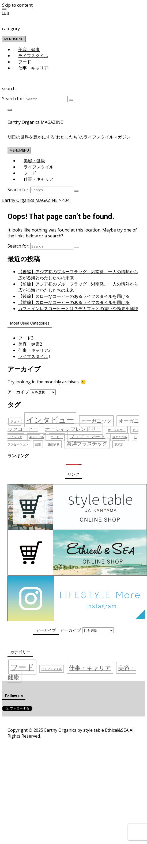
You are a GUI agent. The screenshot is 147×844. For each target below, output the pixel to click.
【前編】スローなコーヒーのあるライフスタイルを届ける (74, 302)
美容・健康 (29, 49)
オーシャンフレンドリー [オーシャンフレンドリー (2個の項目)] (73, 429)
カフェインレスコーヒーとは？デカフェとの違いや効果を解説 (78, 308)
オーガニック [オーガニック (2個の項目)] (96, 420)
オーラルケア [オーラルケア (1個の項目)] (117, 430)
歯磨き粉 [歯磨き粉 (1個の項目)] (54, 444)
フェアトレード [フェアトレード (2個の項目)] (87, 436)
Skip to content (17, 5)
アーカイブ (18, 392)
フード (24, 62)
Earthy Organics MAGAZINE (35, 122)
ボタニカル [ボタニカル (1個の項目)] (119, 437)
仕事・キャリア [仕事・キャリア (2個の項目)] (90, 668)
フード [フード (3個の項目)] (22, 667)
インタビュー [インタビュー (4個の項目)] (50, 419)
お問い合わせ (80, 721)
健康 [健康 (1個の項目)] (38, 444)
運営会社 (16, 721)
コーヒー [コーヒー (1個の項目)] (57, 437)
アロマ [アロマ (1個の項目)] (14, 421)
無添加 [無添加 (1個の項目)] (118, 444)
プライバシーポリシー (46, 721)
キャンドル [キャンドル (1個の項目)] (36, 437)
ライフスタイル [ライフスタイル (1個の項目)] (51, 669)
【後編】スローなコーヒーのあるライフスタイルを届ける (74, 296)
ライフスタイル (33, 56)
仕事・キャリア (33, 68)
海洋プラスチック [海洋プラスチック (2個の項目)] (87, 443)
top (5, 13)
